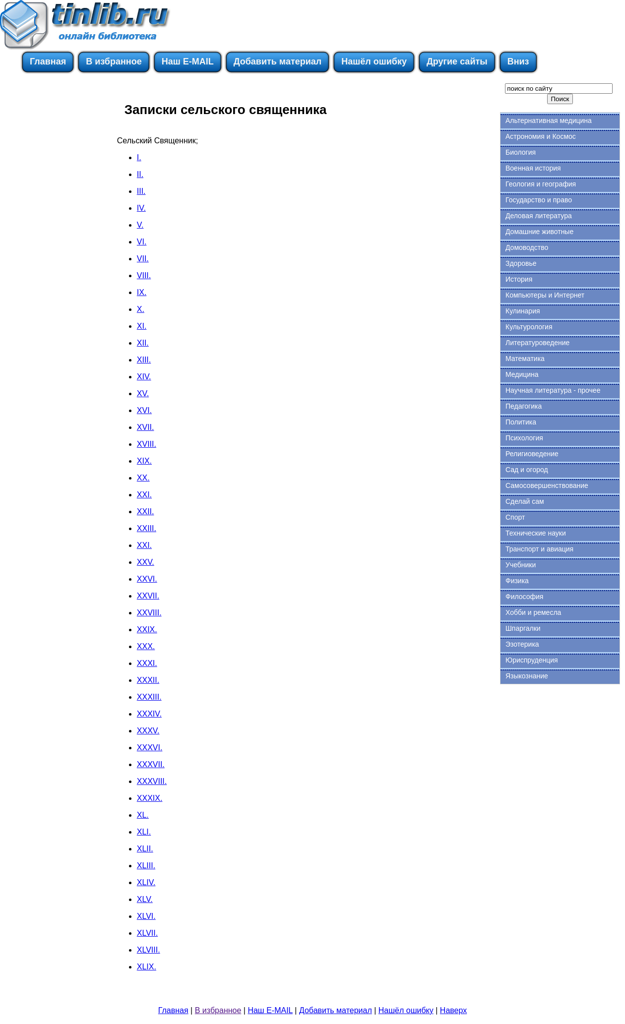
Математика (525, 358)
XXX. (146, 646)
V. (140, 225)
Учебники (520, 565)
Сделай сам (524, 501)
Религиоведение (532, 454)
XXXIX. (150, 798)
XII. (143, 343)
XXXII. (148, 680)
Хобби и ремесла (533, 612)
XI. (142, 326)
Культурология (529, 327)
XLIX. (146, 967)
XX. (143, 478)
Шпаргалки (523, 628)
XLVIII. (148, 950)
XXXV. (148, 730)
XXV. (145, 562)
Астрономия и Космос (540, 136)
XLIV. (146, 882)
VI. (142, 242)
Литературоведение (537, 343)
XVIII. (146, 444)
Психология (524, 438)
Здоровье (521, 263)
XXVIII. (149, 612)
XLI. (144, 832)
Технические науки (535, 533)
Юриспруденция (531, 660)
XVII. (145, 427)
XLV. (145, 899)
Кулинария (522, 311)
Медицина (522, 374)
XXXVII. (151, 764)
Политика (520, 422)
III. (141, 191)
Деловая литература (538, 216)
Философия (524, 597)
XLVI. (146, 916)
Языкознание (526, 676)
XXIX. (147, 629)
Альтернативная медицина (548, 120)
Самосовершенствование (546, 485)
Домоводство (526, 247)
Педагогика (523, 406)
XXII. (145, 511)
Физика (517, 581)
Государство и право (538, 200)
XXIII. (146, 528)
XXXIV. (149, 714)
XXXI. (147, 663)
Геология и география (540, 184)
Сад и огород (526, 470)
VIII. (144, 275)
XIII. (144, 360)
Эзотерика (522, 644)
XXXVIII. (152, 781)
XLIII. (146, 865)
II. (140, 174)
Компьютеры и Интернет (544, 295)
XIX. (144, 461)
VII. (143, 258)
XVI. (144, 410)
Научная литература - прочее (552, 390)
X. (140, 309)
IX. (142, 292)
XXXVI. (150, 747)
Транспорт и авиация (539, 549)
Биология (520, 152)
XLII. (145, 848)
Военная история (533, 168)
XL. (143, 815)
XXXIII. (149, 697)
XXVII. (148, 596)
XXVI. (147, 579)
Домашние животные (539, 232)
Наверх (453, 1010)
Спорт (515, 517)
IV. (141, 208)
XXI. (144, 494)
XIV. (144, 376)
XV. (143, 393)
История (518, 279)
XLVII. (147, 933)
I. (139, 157)
